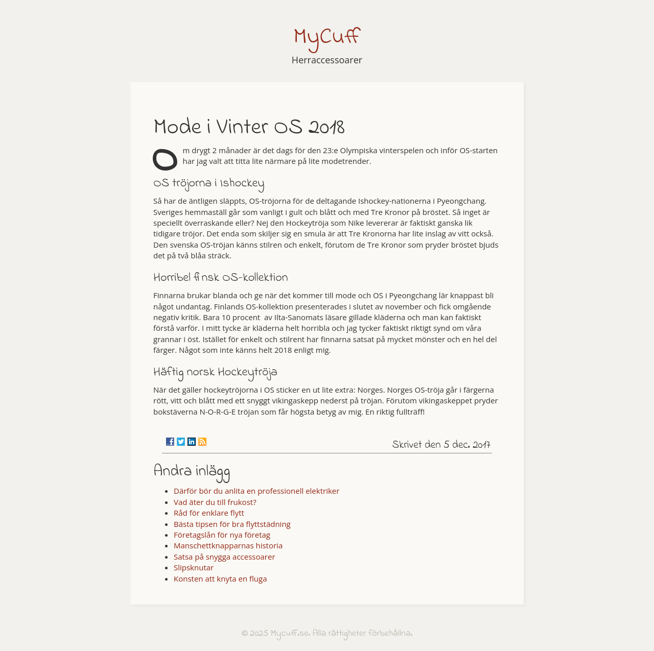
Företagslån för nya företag (222, 534)
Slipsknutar (194, 567)
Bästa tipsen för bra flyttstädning (232, 524)
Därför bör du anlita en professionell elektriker (256, 491)
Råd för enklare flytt (209, 513)
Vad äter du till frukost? (215, 502)
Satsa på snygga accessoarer (224, 556)
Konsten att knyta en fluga (220, 578)
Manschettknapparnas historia (228, 545)
